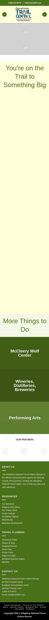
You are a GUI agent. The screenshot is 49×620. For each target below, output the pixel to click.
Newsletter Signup (10, 516)
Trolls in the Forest (33, 605)
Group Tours (7, 552)
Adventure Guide (9, 540)
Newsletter (31, 607)
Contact (30, 609)
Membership (7, 520)
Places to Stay (8, 543)
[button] (4, 14)
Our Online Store (9, 510)
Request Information (11, 507)
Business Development (12, 523)
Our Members (8, 504)
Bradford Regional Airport (13, 559)
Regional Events (9, 546)
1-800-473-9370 (14, 3)
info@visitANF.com (16, 595)
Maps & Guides (9, 556)
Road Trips (7, 549)
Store (43, 607)
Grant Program (8, 513)
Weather (6, 562)
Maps (5, 607)
